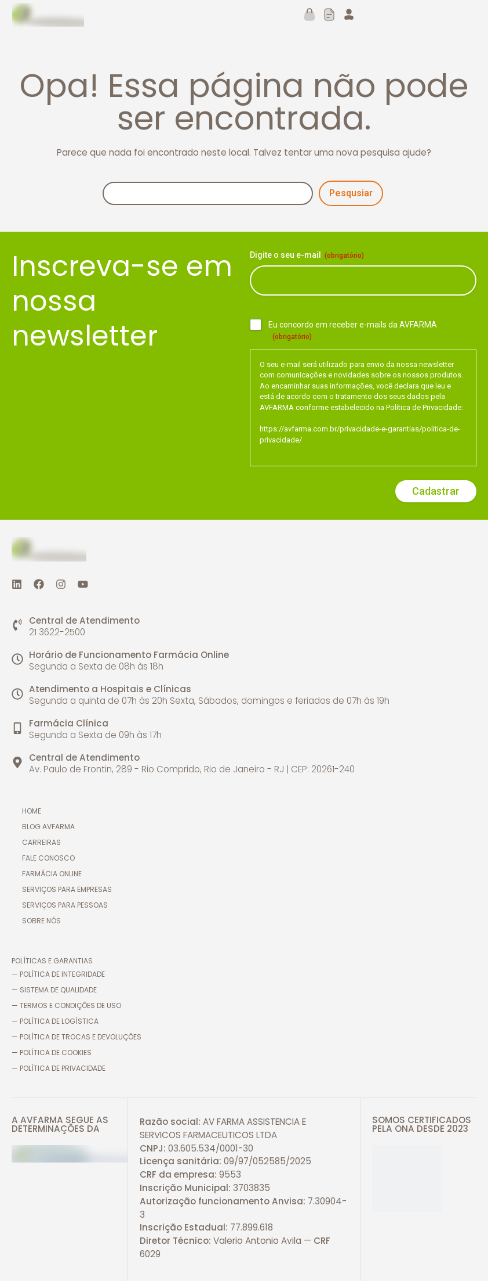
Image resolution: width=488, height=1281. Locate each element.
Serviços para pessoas (66, 905)
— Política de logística (55, 1021)
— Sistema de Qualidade (54, 990)
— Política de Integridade (58, 974)
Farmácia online (53, 874)
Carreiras (42, 842)
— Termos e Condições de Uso (66, 1005)
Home (32, 811)
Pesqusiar (351, 193)
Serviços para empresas (68, 889)
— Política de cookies (52, 1052)
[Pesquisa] (208, 193)
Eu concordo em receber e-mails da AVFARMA (352, 331)
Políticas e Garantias (52, 961)
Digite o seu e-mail (307, 255)
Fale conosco (49, 858)
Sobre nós (42, 921)
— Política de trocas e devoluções (76, 1037)
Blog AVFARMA (49, 827)
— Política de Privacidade (58, 1068)
